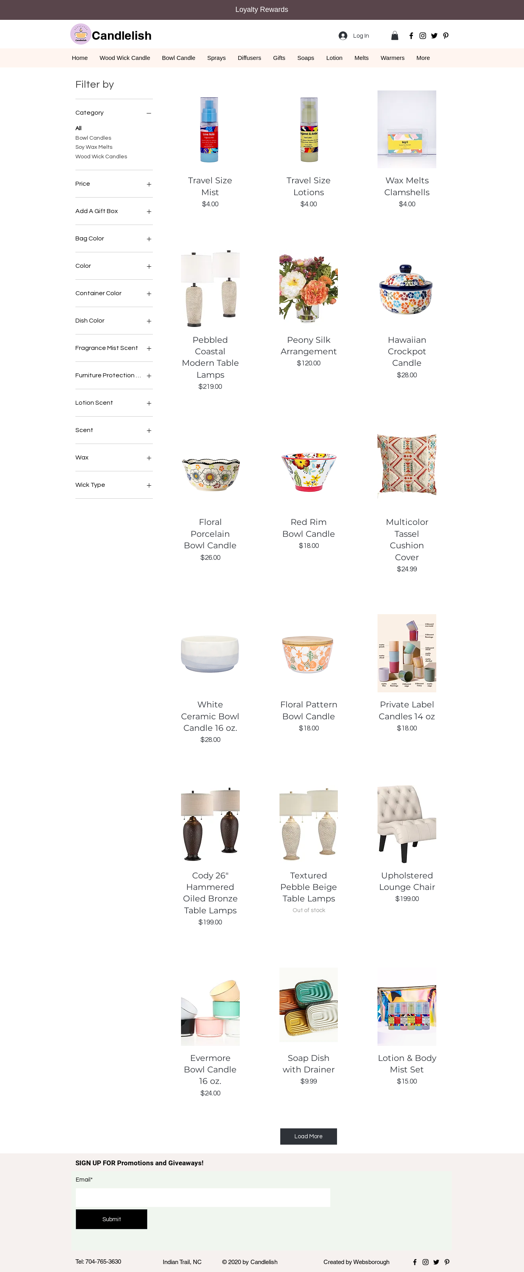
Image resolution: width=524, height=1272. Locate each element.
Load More (309, 1136)
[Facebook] (411, 35)
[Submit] (111, 1219)
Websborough (371, 1262)
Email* (84, 1180)
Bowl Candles (93, 137)
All (78, 127)
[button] (395, 35)
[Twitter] (434, 35)
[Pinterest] (445, 35)
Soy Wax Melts (93, 146)
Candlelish (122, 35)
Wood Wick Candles (101, 155)
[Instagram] (422, 35)
